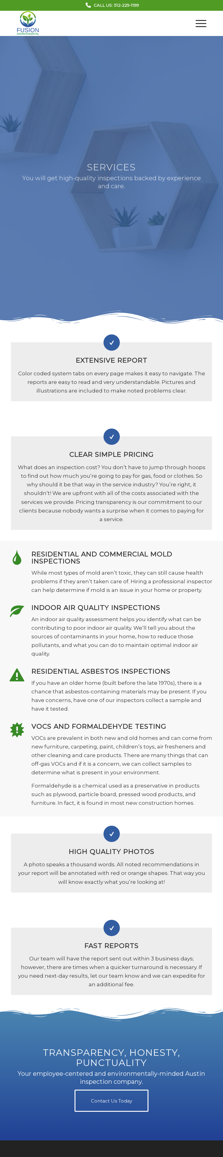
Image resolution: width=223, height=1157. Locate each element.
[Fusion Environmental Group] (92, 23)
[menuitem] (197, 23)
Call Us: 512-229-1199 (116, 5)
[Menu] (197, 23)
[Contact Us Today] (111, 1101)
